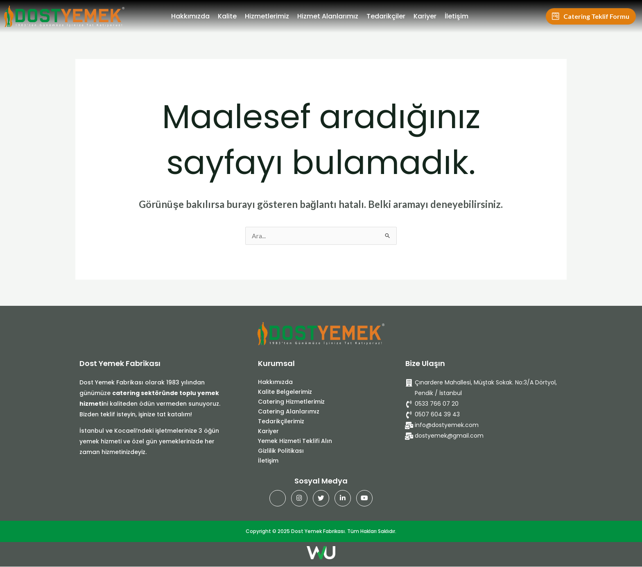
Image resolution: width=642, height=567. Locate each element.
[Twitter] (321, 498)
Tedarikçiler (385, 16)
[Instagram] (299, 498)
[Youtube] (364, 498)
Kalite (227, 16)
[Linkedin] (343, 498)
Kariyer (425, 16)
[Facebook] (277, 498)
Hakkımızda (190, 16)
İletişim (456, 16)
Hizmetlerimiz (267, 16)
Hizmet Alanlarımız (327, 16)
